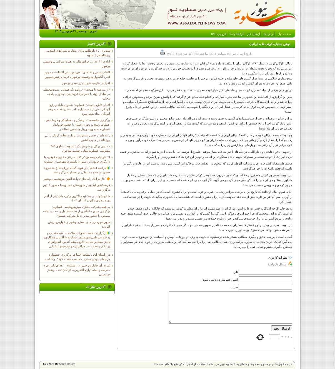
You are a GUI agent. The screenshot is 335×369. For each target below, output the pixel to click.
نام (236, 272)
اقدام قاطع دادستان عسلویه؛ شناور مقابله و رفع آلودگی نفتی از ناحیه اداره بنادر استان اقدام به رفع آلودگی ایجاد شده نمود (79, 109)
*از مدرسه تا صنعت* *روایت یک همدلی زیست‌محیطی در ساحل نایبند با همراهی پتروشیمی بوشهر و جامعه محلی (76, 94)
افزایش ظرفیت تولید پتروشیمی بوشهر (86, 83)
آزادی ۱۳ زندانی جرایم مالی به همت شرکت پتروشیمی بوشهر (76, 64)
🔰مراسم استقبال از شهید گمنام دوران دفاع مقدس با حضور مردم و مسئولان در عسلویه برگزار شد (77, 170)
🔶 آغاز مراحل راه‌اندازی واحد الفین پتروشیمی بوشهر (77, 178)
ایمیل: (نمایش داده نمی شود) (220, 279)
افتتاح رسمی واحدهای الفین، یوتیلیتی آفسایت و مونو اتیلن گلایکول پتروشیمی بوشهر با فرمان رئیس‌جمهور (77, 74)
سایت (234, 287)
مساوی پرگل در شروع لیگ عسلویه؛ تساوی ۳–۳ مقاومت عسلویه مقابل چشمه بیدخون (80, 148)
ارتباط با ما (236, 34)
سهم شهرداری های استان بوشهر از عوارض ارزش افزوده (79, 224)
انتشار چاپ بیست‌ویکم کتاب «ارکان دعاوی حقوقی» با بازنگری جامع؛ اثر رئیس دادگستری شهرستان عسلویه (77, 159)
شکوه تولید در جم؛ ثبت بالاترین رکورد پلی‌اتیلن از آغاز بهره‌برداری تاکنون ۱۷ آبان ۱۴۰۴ (77, 198)
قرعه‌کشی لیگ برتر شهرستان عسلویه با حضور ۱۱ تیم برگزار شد (76, 187)
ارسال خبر (253, 34)
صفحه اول (284, 34)
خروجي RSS (219, 34)
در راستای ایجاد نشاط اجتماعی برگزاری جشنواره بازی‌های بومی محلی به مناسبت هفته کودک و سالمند (77, 257)
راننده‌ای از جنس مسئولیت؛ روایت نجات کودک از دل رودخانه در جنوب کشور (77, 137)
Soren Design (67, 363)
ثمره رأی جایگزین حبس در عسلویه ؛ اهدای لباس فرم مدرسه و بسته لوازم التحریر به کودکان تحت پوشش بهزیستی (77, 270)
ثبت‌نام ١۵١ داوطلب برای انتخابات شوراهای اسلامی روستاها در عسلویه (78, 53)
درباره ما (269, 34)
